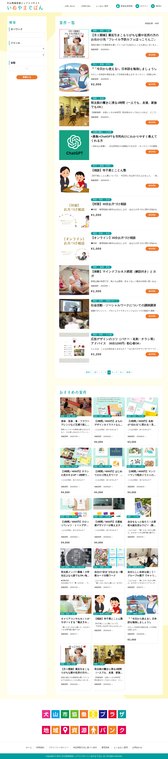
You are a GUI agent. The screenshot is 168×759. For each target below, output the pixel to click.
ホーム (29, 747)
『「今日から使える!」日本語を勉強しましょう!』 (124, 69)
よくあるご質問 (102, 6)
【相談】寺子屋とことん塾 (108, 170)
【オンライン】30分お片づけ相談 (113, 237)
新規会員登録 (127, 6)
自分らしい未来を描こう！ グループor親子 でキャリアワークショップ (143, 575)
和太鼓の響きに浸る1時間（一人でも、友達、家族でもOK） (108, 672)
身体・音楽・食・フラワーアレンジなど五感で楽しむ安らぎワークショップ (75, 425)
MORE (152, 55)
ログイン (144, 6)
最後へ (129, 372)
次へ (122, 372)
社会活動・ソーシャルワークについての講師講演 (123, 305)
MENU (158, 6)
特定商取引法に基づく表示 (85, 747)
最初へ (89, 372)
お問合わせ (137, 747)
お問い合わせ (70, 6)
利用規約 (40, 747)
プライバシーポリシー (59, 747)
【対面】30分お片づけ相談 (108, 204)
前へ (96, 372)
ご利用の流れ (85, 6)
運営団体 (105, 747)
